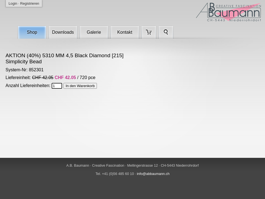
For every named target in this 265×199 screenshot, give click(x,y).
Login (13, 3)
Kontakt (124, 32)
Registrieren (29, 3)
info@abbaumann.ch (153, 174)
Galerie (94, 32)
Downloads (63, 32)
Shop (32, 32)
